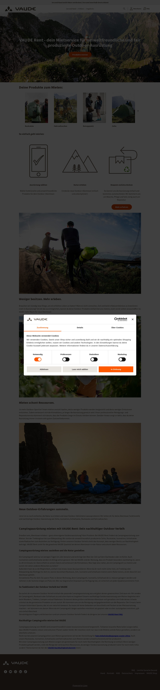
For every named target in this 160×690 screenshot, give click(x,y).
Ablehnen (44, 369)
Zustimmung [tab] (42, 327)
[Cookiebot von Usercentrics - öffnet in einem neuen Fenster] (116, 319)
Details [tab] (80, 327)
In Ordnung (116, 369)
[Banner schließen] (133, 319)
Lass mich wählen (80, 369)
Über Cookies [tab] (117, 327)
